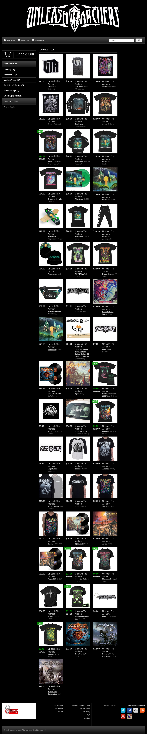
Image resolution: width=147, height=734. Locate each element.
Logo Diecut (52, 469)
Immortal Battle (81, 579)
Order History (58, 708)
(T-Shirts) (111, 124)
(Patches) (51, 89)
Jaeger (105, 506)
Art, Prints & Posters (14, 85)
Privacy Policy (85, 708)
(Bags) (54, 314)
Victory (105, 86)
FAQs (88, 715)
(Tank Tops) (58, 544)
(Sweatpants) (107, 239)
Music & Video (12, 80)
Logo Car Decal (81, 431)
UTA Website (38, 40)
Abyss (104, 544)
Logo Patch (106, 349)
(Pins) (85, 311)
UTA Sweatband (81, 86)
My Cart (107, 705)
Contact (87, 718)
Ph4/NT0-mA (80, 274)
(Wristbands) (79, 89)
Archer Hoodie (53, 506)
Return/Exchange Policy (81, 705)
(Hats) (58, 274)
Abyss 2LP (52, 579)
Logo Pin (78, 311)
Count (104, 124)
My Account (23, 40)
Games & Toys (11, 91)
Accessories (10, 75)
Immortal (105, 431)
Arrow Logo (52, 616)
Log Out (60, 711)
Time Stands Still (81, 654)
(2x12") (86, 199)
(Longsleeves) (80, 126)
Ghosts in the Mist (55, 199)
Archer (50, 124)
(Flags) (113, 199)
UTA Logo (51, 86)
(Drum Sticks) (80, 359)
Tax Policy (86, 711)
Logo (77, 506)
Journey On (52, 654)
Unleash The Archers (136, 705)
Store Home (9, 40)
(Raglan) (84, 469)
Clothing (9, 70)
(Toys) (60, 239)
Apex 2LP (79, 544)
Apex (77, 394)
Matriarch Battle (108, 579)
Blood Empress (108, 274)
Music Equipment (13, 96)
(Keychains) (111, 616)
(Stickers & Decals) (82, 434)
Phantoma (79, 161)
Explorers (79, 124)
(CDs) (58, 349)
